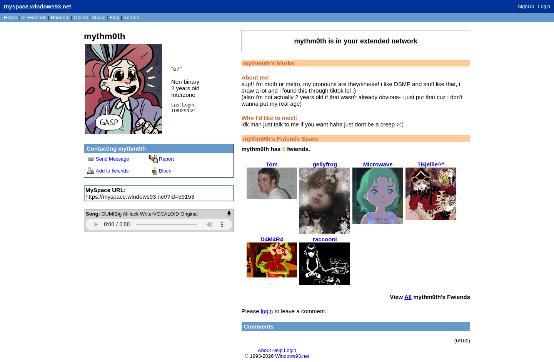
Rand (60, 17)
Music (98, 17)
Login (544, 6)
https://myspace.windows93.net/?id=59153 (139, 196)
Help (277, 350)
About (264, 350)
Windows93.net (292, 356)
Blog (114, 17)
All (34, 17)
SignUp (526, 6)
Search (131, 17)
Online (80, 17)
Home (10, 17)
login (267, 311)
